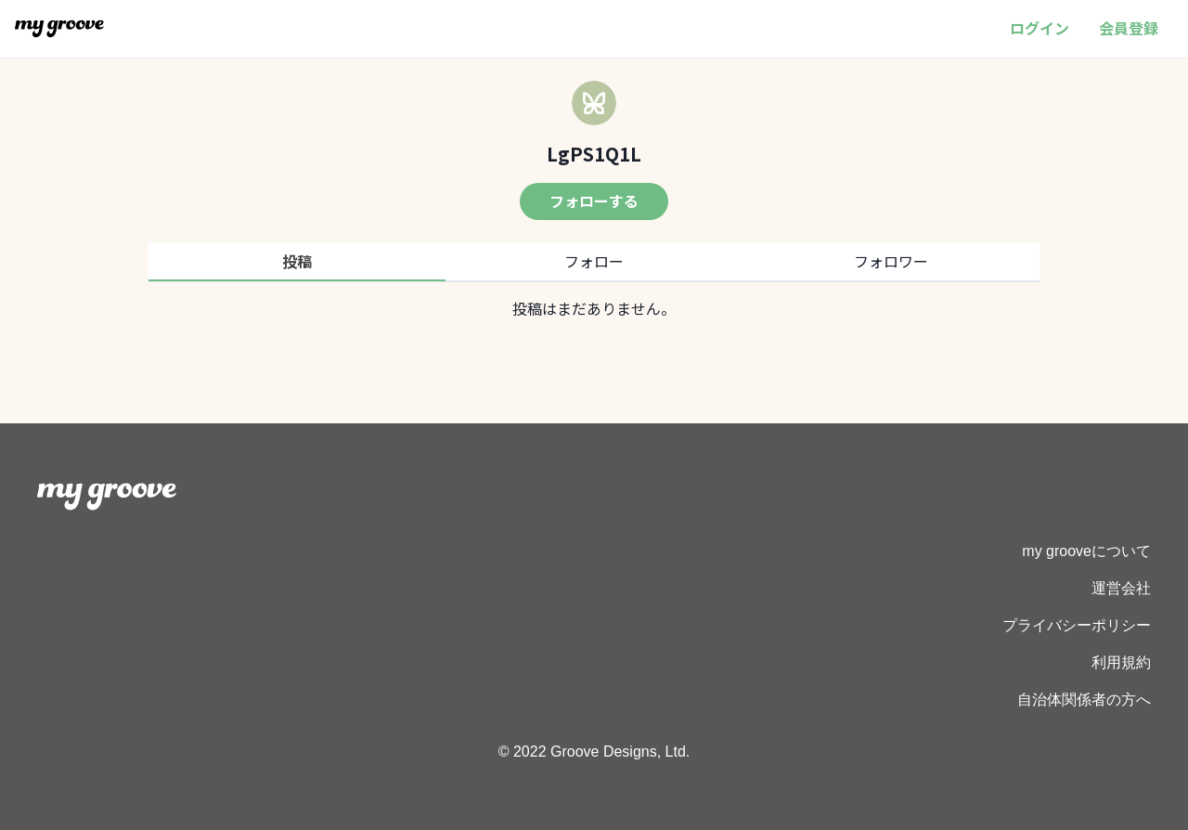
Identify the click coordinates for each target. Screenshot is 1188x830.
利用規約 (1121, 662)
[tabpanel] (594, 308)
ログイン (1039, 28)
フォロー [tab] (594, 261)
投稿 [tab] (297, 261)
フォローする (594, 200)
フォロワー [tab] (891, 261)
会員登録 (1128, 28)
